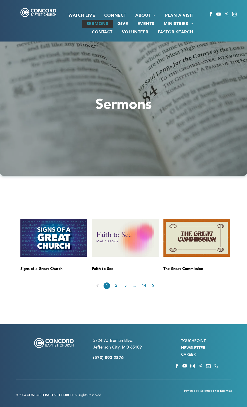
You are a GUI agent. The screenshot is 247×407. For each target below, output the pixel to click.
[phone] (216, 367)
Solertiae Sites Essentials (216, 391)
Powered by (191, 391)
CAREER (188, 355)
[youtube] (218, 15)
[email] (208, 367)
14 (144, 286)
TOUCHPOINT (193, 341)
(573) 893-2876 (108, 358)
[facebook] (210, 15)
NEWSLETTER (193, 348)
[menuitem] (82, 15)
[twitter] (226, 15)
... (134, 286)
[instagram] (234, 15)
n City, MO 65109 (125, 347)
